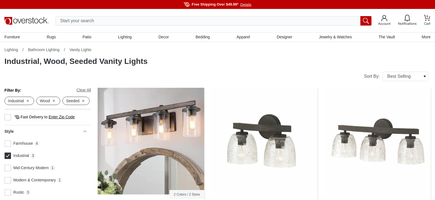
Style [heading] (45, 131)
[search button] (365, 21)
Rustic (14, 192)
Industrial (16, 155)
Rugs (51, 37)
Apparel (243, 37)
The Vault (387, 37)
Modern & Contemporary (30, 180)
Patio (87, 37)
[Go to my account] (384, 21)
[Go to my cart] (427, 21)
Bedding (203, 37)
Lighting (125, 37)
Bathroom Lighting (44, 50)
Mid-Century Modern (26, 168)
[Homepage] (26, 21)
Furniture (12, 37)
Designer (284, 37)
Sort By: (396, 76)
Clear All (84, 90)
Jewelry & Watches (335, 37)
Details (245, 4)
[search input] (213, 21)
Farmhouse (18, 143)
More (426, 37)
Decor (163, 37)
